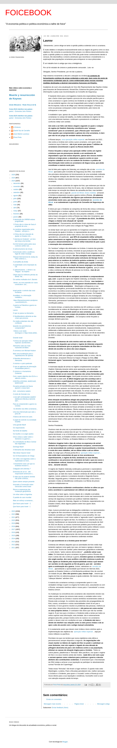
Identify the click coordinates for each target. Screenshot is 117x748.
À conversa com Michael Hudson (24, 351)
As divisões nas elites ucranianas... (25, 409)
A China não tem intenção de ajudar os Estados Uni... (23, 235)
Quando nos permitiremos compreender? (22, 327)
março (15, 211)
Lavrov (15, 310)
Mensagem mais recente (52, 704)
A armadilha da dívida (20, 262)
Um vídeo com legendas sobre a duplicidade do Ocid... (24, 460)
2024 (13, 181)
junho (15, 202)
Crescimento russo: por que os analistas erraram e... (24, 465)
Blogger (65, 742)
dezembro (17, 183)
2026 (13, 175)
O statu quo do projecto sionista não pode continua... (24, 477)
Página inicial (79, 704)
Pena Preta (17, 137)
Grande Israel (17, 338)
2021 (13, 517)
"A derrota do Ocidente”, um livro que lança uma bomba (24, 240)
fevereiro (16, 214)
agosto (15, 195)
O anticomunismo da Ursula (22, 249)
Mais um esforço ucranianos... (23, 500)
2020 (13, 520)
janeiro (15, 217)
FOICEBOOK (28, 12)
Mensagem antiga (103, 704)
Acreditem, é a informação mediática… (22, 296)
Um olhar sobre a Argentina (22, 494)
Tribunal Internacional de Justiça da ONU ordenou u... (25, 258)
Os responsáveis (19, 428)
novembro (17, 186)
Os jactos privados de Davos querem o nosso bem (23, 387)
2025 (13, 178)
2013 (13, 542)
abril (15, 208)
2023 (13, 511)
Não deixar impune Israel (21, 453)
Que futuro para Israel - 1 (21, 506)
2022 (13, 514)
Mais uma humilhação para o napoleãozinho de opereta (23, 354)
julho (15, 198)
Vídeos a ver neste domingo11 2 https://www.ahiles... (25, 333)
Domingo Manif (18, 447)
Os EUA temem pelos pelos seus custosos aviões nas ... (24, 245)
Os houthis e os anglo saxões (23, 434)
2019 (13, 523)
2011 (13, 548)
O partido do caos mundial (22, 497)
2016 (13, 532)
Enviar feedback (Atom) (60, 707)
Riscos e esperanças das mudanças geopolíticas (22, 490)
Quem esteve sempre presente (23, 482)
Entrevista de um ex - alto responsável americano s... (23, 472)
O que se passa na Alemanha (23, 313)
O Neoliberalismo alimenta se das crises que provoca (24, 317)
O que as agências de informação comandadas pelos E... (24, 367)
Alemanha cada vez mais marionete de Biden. (21, 347)
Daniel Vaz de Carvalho (22, 131)
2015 (13, 535)
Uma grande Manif (19, 425)
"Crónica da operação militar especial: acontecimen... (23, 342)
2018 (13, 526)
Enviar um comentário (54, 699)
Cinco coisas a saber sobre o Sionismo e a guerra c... (23, 438)
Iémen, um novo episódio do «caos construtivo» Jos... (25, 283)
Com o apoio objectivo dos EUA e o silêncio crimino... (25, 377)
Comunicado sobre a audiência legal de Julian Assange (23, 253)
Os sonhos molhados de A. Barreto (25, 279)
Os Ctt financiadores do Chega (23, 456)
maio (15, 205)
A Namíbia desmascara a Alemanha (21, 359)
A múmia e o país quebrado (22, 363)
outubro (16, 189)
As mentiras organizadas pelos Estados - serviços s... (23, 230)
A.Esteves (17, 127)
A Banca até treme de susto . (23, 417)
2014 (13, 538)
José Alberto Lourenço (21, 134)
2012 (13, 545)
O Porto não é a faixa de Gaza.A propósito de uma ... (24, 225)
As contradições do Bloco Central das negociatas (24, 443)
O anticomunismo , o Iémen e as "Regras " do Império (24, 271)
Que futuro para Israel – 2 (22, 503)
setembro (16, 192)
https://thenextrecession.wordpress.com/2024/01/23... (25, 301)
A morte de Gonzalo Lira (21, 394)
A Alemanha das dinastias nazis (24, 450)
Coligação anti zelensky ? (22, 469)
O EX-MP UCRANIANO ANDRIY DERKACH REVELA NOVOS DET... (24, 399)
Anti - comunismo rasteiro (22, 391)
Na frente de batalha (20, 431)
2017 (13, 529)
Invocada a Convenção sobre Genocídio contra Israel (23, 485)
